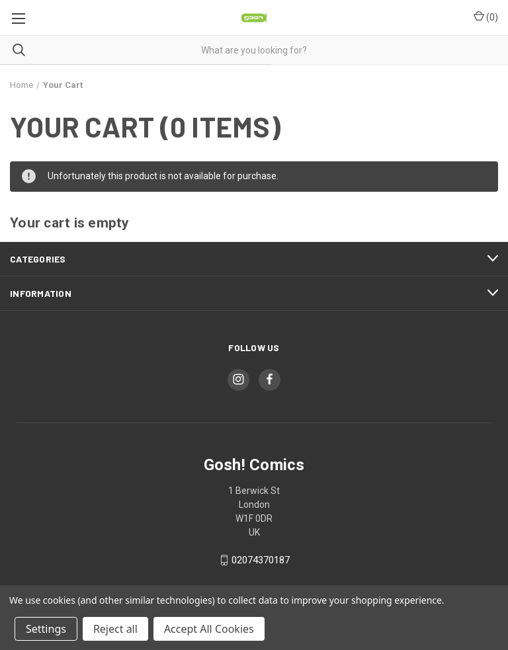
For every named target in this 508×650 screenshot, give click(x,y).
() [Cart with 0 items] (486, 16)
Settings (46, 629)
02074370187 (261, 560)
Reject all (115, 629)
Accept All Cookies (209, 629)
